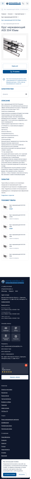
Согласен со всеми (9, 474)
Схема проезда (5, 302)
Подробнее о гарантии (7, 195)
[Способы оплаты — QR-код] (15, 329)
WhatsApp (4, 291)
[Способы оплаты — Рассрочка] (15, 337)
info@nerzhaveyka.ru (7, 289)
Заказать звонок (15, 377)
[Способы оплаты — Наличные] (5, 329)
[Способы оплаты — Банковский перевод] (5, 337)
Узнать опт (15, 66)
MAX (16, 291)
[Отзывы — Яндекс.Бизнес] (14, 368)
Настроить (22, 474)
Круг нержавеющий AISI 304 (10, 23)
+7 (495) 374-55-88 (6, 286)
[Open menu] (2, 3)
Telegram (11, 291)
